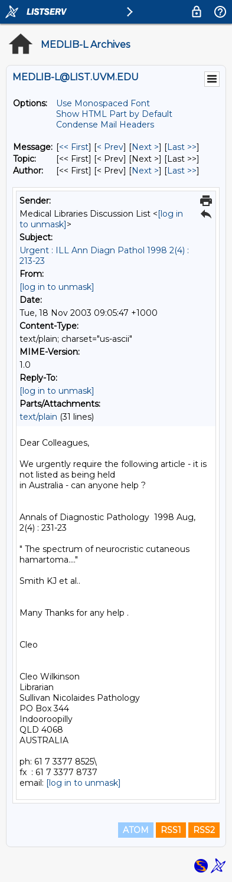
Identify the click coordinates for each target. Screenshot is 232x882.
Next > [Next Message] (145, 147)
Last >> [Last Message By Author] (182, 170)
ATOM (136, 830)
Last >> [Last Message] (182, 147)
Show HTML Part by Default (114, 114)
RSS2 (204, 830)
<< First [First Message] (74, 147)
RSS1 (171, 830)
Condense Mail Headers (105, 124)
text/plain (38, 416)
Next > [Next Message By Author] (145, 170)
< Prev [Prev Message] (110, 147)
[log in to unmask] (56, 287)
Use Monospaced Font (103, 103)
